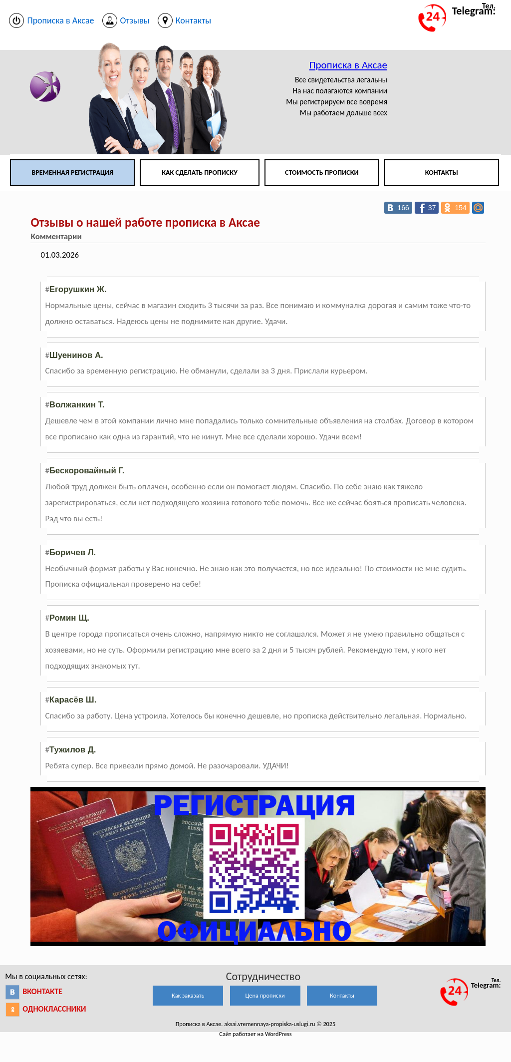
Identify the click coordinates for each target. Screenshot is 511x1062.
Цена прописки (265, 995)
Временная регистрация (72, 172)
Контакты (441, 172)
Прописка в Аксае (348, 64)
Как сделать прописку (200, 172)
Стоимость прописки (322, 172)
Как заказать (188, 995)
